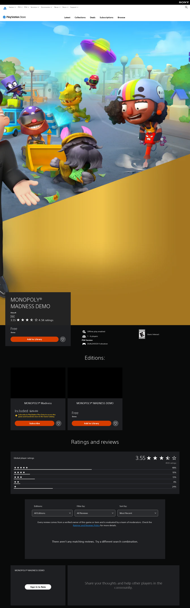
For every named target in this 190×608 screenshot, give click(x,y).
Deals (92, 15)
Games (11, 7)
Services (34, 7)
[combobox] (52, 510)
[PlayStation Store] (15, 14)
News (56, 7)
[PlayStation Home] (5, 7)
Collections (80, 15)
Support (73, 7)
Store (64, 7)
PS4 (25, 7)
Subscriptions (106, 15)
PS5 (19, 7)
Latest (67, 15)
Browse (121, 15)
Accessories (45, 7)
